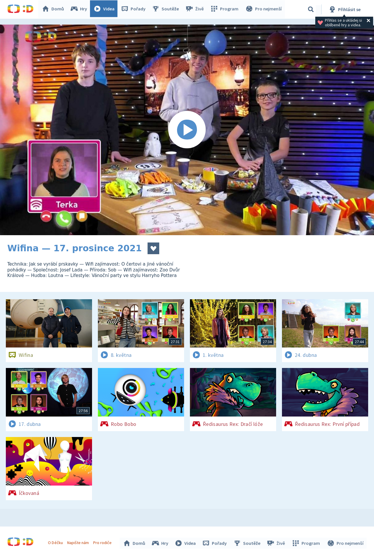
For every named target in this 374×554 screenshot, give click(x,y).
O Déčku (56, 541)
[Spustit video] (187, 130)
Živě (195, 9)
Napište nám (78, 541)
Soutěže (167, 9)
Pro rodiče (103, 541)
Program (225, 9)
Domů (54, 9)
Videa (105, 9)
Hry (80, 9)
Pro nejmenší (263, 9)
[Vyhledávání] (310, 9)
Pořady (134, 9)
